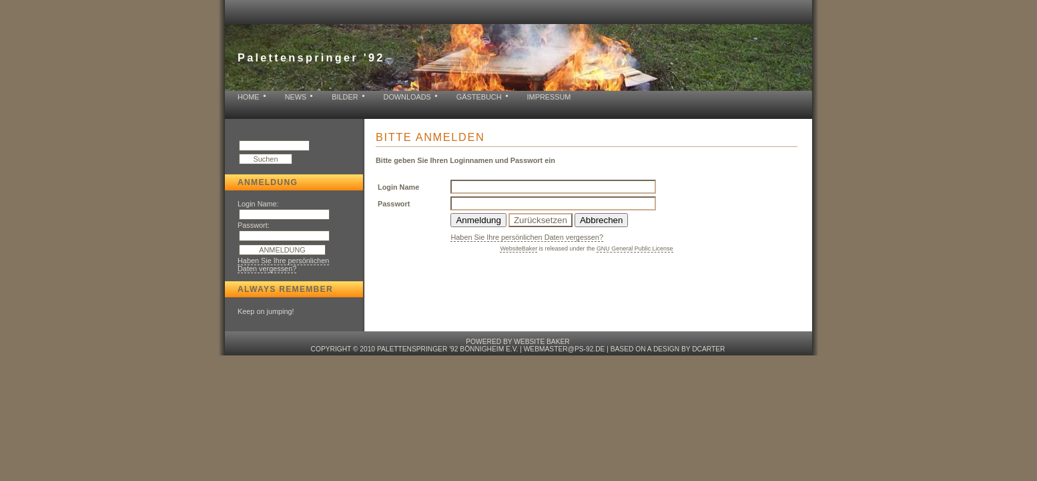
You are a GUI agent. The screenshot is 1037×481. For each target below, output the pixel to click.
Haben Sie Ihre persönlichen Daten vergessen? (283, 265)
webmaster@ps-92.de (564, 349)
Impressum (549, 97)
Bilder (345, 97)
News (296, 97)
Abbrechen (601, 220)
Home (249, 97)
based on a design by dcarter (668, 349)
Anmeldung (478, 220)
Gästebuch (479, 97)
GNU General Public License (635, 248)
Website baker (541, 341)
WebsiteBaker (518, 248)
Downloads (407, 97)
